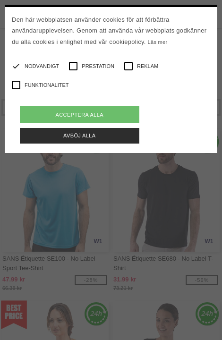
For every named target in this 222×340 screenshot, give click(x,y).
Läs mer (158, 42)
